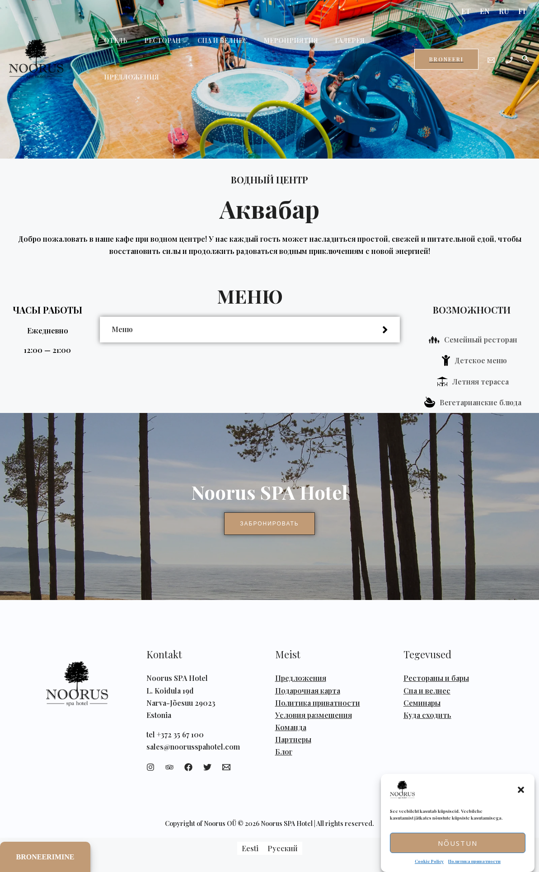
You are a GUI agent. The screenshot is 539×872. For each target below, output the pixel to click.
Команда (290, 727)
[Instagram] (150, 767)
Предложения (300, 678)
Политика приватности (474, 861)
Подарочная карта (307, 690)
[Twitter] (207, 767)
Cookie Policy (429, 861)
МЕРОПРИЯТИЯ (276, 40)
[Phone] (509, 60)
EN (485, 11)
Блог (283, 751)
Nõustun (458, 843)
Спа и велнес (426, 690)
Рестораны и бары (436, 678)
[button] (520, 789)
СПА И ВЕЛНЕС (212, 40)
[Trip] (169, 767)
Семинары (422, 703)
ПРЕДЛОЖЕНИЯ (129, 77)
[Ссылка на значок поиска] (526, 59)
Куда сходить (427, 715)
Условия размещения (313, 715)
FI (521, 11)
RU (504, 11)
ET (466, 11)
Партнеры (293, 739)
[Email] (491, 60)
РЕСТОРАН (156, 40)
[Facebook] (188, 767)
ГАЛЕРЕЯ (331, 40)
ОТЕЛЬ (113, 40)
